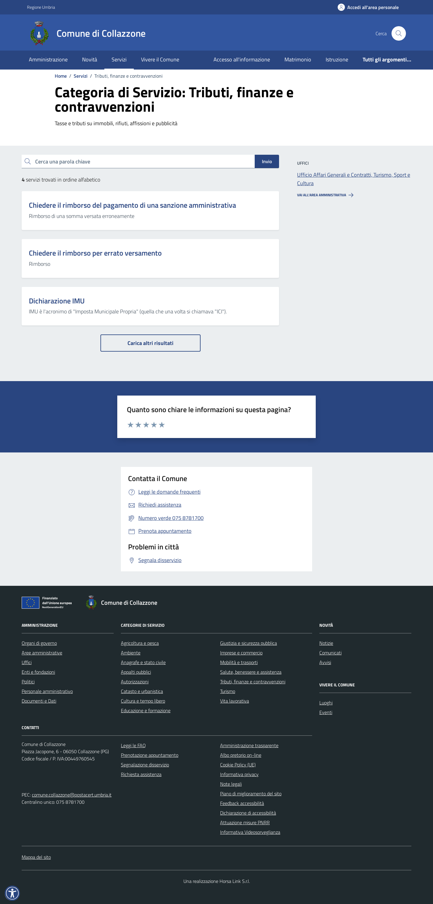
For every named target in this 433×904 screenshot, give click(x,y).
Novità (89, 59)
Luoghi (326, 702)
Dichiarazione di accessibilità (248, 812)
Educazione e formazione (145, 710)
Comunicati (330, 652)
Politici (28, 681)
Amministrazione (48, 59)
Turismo (227, 691)
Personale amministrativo (47, 691)
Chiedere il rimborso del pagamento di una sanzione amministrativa (132, 205)
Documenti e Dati (39, 700)
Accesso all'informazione (241, 59)
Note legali (231, 784)
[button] (12, 893)
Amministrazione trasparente (249, 745)
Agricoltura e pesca (140, 643)
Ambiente (130, 652)
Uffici (27, 662)
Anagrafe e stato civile (143, 662)
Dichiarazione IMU (57, 301)
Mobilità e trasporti (239, 662)
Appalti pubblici (136, 672)
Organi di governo (39, 643)
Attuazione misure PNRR (245, 822)
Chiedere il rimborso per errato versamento (95, 253)
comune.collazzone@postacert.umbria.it (72, 794)
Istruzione (337, 59)
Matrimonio (297, 59)
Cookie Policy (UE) (238, 764)
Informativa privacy (239, 774)
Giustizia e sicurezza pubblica (248, 643)
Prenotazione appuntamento (149, 755)
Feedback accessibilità (242, 803)
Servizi (119, 59)
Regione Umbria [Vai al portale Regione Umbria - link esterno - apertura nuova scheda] (41, 7)
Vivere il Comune (160, 59)
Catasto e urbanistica (142, 691)
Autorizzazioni (135, 681)
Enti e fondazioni (38, 672)
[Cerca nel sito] (399, 33)
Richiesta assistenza (141, 774)
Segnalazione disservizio (145, 764)
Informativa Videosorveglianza (250, 832)
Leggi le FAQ (133, 745)
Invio (267, 161)
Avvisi (325, 662)
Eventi (325, 712)
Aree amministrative (42, 652)
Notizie (326, 643)
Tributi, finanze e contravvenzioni (252, 681)
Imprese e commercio (241, 652)
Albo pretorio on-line (240, 755)
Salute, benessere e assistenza (250, 672)
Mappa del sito (36, 857)
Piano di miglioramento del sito (250, 793)
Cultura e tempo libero (143, 700)
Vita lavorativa (234, 700)
